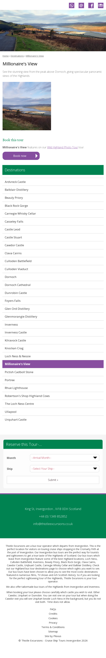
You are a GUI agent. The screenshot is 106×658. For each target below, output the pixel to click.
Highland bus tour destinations (32, 568)
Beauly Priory (14, 198)
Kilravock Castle (15, 340)
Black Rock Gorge (16, 206)
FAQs (53, 609)
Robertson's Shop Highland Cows (27, 396)
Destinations (17, 55)
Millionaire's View (35, 55)
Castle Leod (12, 229)
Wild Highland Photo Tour (62, 147)
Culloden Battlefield (18, 261)
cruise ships (56, 549)
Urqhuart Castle (33, 565)
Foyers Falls (13, 301)
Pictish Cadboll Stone (19, 372)
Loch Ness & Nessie (18, 356)
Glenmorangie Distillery (21, 316)
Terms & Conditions (53, 627)
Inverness (11, 324)
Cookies (53, 618)
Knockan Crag (14, 348)
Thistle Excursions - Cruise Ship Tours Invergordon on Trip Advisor (100, 5)
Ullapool (11, 412)
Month (11, 458)
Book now (19, 156)
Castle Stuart (13, 237)
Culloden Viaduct (16, 269)
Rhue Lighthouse (16, 388)
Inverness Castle (16, 332)
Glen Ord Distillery (17, 309)
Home (6, 55)
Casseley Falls (14, 221)
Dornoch (11, 277)
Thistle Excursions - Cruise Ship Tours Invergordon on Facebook (91, 5)
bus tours (39, 586)
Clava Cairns (13, 253)
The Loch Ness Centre (19, 404)
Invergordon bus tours (51, 552)
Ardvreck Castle (15, 182)
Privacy (53, 622)
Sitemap (53, 631)
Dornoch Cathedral (18, 285)
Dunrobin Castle (16, 293)
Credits (53, 613)
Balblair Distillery (16, 190)
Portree (10, 380)
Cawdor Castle (14, 245)
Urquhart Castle (16, 419)
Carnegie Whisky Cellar (20, 213)
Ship (10, 469)
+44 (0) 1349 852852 (53, 516)
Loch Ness (91, 558)
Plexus (57, 636)
